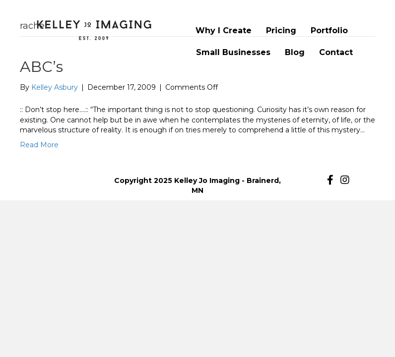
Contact (336, 52)
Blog (295, 52)
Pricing (281, 30)
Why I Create (224, 30)
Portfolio (329, 30)
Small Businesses (233, 52)
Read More (39, 144)
